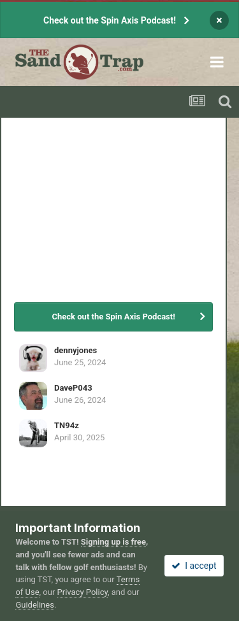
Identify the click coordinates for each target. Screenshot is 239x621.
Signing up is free (113, 542)
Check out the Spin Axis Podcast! (109, 20)
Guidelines (34, 605)
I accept (193, 566)
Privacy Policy (82, 592)
